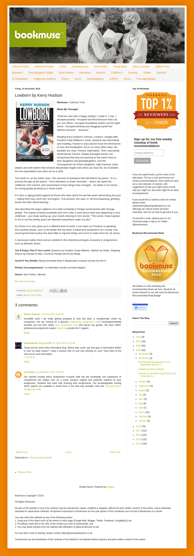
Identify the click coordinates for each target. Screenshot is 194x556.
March (142, 412)
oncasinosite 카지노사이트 (38, 343)
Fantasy (132, 72)
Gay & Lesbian (141, 66)
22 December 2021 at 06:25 (50, 372)
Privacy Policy (25, 472)
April (141, 407)
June (141, 399)
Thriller (147, 72)
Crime (63, 66)
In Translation (20, 78)
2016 (139, 435)
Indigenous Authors (44, 78)
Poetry (65, 78)
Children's (117, 72)
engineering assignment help (85, 322)
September (144, 386)
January (143, 420)
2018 (139, 426)
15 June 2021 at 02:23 (52, 314)
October (143, 381)
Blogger (110, 487)
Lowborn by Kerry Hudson (151, 369)
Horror (127, 78)
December (144, 354)
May (141, 403)
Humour (101, 72)
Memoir (27, 295)
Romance (85, 72)
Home (69, 452)
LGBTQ (113, 78)
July (141, 394)
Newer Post (21, 452)
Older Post (115, 452)
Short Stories (66, 72)
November (144, 358)
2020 (139, 345)
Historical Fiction (44, 66)
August (142, 390)
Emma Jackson (32, 314)
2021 (139, 341)
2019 (139, 350)
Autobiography (95, 78)
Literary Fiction (20, 66)
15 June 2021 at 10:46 (64, 343)
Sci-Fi (77, 78)
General (161, 72)
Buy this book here (25, 281)
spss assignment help (66, 325)
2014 (139, 443)
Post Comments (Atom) (40, 457)
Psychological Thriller (41, 72)
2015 (139, 439)
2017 (139, 430)
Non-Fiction (101, 66)
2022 (139, 337)
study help (62, 328)
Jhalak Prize (162, 66)
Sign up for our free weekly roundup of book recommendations (153, 143)
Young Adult (120, 66)
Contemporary (80, 66)
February (143, 416)
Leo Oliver (29, 372)
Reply (27, 333)
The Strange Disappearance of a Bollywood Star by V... (154, 363)
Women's (17, 72)
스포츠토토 (29, 357)
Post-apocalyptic (146, 78)
